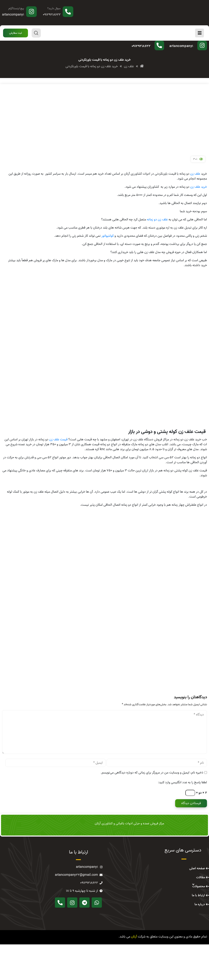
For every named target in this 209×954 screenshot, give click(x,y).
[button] (15, 33)
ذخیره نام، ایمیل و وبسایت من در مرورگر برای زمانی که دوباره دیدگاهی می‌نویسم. (152, 782)
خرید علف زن (198, 196)
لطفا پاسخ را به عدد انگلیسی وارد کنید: (182, 792)
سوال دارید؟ (54, 8)
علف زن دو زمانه (157, 229)
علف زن (195, 183)
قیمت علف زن (58, 449)
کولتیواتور (107, 245)
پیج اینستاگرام (16, 8)
